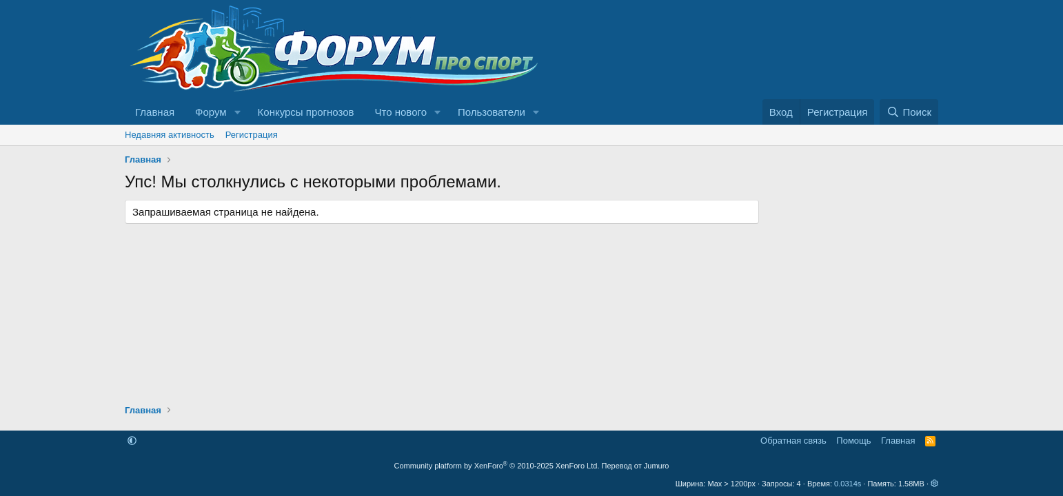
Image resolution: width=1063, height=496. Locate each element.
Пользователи (491, 112)
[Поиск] (909, 112)
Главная (154, 112)
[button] (237, 112)
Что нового (401, 112)
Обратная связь (793, 440)
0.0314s (847, 483)
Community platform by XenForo (497, 466)
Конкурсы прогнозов (306, 112)
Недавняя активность (169, 135)
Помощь (853, 440)
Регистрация (251, 135)
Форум (211, 112)
